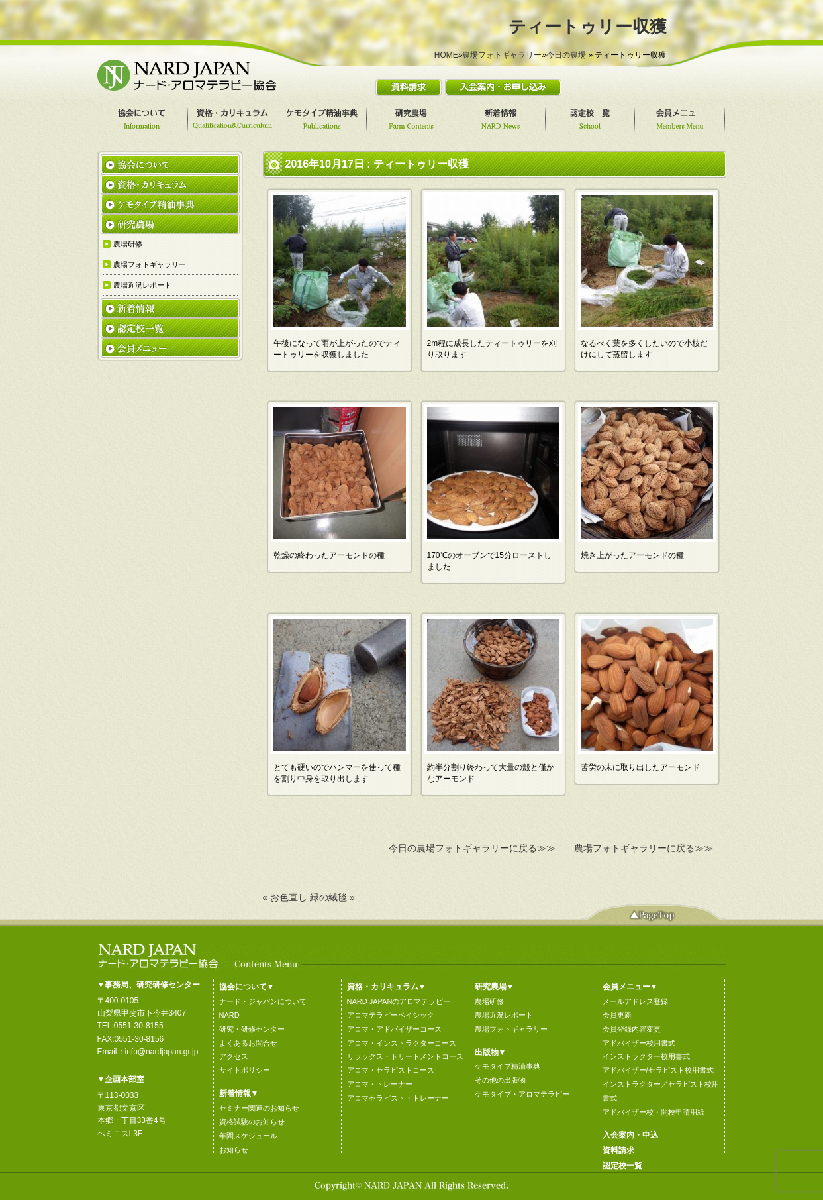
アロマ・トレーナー (379, 1084)
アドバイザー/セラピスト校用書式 (658, 1070)
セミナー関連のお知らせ (259, 1108)
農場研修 (489, 1001)
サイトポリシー (244, 1070)
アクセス (233, 1056)
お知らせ (233, 1150)
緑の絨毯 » (332, 897)
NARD (229, 1015)
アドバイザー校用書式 (639, 1043)
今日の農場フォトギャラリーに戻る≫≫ (472, 848)
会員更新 (617, 1015)
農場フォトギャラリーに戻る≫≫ (643, 848)
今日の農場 (566, 55)
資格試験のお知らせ (252, 1122)
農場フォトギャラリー (502, 55)
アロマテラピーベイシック (390, 1015)
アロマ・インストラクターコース (401, 1043)
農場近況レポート (504, 1015)
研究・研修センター (252, 1029)
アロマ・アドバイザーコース (394, 1029)
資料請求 (618, 1150)
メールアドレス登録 (635, 1001)
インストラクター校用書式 (646, 1056)
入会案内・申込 (630, 1135)
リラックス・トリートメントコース (405, 1056)
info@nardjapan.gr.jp (162, 1051)
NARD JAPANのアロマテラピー (399, 1001)
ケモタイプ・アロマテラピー (522, 1094)
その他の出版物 (500, 1080)
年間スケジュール (248, 1136)
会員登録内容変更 (632, 1029)
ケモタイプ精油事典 (507, 1066)
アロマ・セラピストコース (390, 1070)
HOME (446, 55)
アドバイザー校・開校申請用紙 (653, 1112)
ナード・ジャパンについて (263, 1001)
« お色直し (285, 897)
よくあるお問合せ (248, 1043)
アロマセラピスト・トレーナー (398, 1098)
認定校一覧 (622, 1165)
